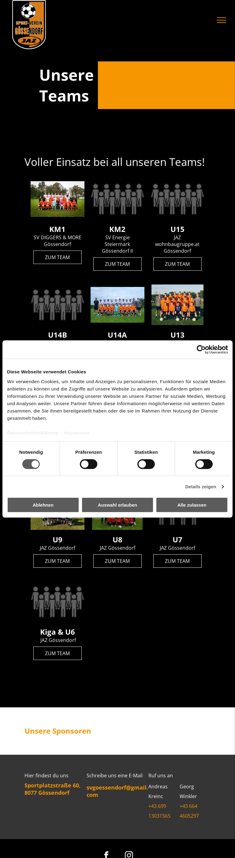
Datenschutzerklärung (32, 432)
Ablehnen (43, 505)
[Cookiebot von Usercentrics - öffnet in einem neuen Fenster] (201, 349)
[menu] (221, 20)
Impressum (77, 432)
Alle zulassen (192, 505)
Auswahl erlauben (117, 505)
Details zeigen (200, 486)
